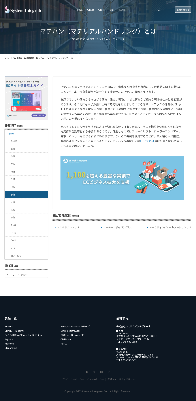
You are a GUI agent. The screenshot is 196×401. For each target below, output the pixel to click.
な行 (13, 179)
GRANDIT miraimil (14, 330)
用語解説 (29, 58)
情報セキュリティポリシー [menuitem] (121, 379)
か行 (13, 156)
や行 (13, 202)
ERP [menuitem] (112, 9)
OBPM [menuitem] (101, 9)
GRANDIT (10, 326)
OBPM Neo (66, 339)
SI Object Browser (70, 330)
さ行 (13, 163)
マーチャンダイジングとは (118, 227)
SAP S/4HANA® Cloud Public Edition (24, 335)
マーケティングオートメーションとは (170, 227)
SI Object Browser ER (72, 335)
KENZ (63, 343)
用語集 (18, 58)
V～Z (13, 247)
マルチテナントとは (68, 227)
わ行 (13, 217)
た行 (13, 171)
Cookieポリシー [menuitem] (96, 379)
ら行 (13, 209)
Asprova (9, 339)
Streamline (11, 347)
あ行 (13, 148)
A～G (13, 225)
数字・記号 (16, 255)
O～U (13, 240)
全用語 (14, 141)
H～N (13, 232)
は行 (13, 186)
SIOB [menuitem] (80, 9)
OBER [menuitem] (90, 9)
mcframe (9, 343)
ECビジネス (147, 141)
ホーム (8, 58)
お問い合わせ (183, 9)
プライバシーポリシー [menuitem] (73, 379)
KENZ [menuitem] (122, 9)
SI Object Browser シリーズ (75, 326)
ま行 (13, 194)
